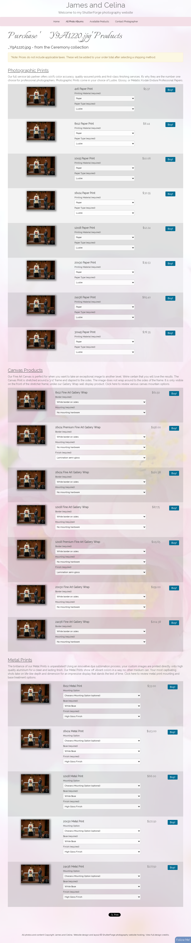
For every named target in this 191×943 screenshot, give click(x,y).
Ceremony (60, 47)
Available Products (99, 21)
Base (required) (70, 701)
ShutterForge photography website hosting (123, 935)
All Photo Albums (74, 21)
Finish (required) (63, 452)
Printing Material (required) (87, 93)
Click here (111, 384)
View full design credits (157, 935)
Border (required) (63, 397)
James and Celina (95, 5)
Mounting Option (71, 690)
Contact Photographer (126, 21)
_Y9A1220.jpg (19, 47)
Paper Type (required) (84, 103)
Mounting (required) (65, 407)
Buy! (170, 89)
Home (56, 21)
